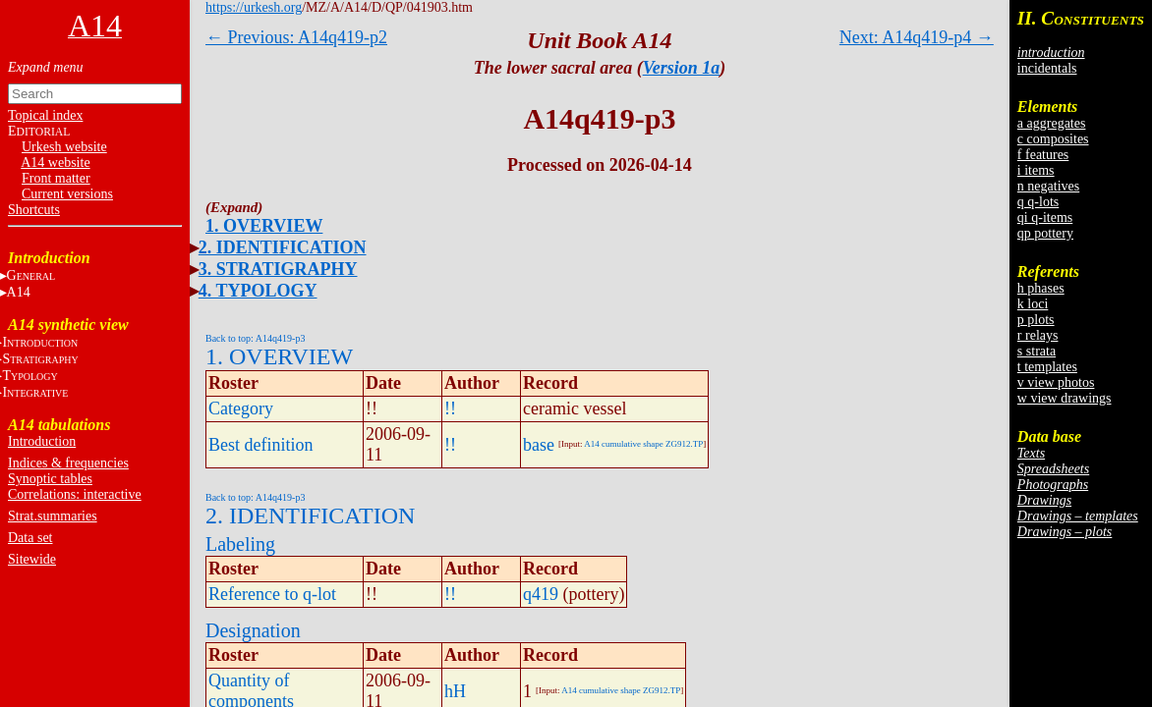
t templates (1047, 366)
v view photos (1056, 382)
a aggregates (1051, 123)
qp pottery (1045, 233)
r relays (1038, 335)
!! (450, 408)
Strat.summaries (52, 516)
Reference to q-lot (272, 594)
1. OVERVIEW (263, 226)
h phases (1041, 288)
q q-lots (1038, 201)
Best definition (261, 445)
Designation (253, 630)
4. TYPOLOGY (258, 290)
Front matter (56, 178)
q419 (540, 594)
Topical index (45, 115)
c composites (1053, 139)
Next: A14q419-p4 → (916, 37)
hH (455, 691)
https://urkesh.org (253, 7)
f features (1042, 154)
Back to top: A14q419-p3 (255, 338)
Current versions (67, 194)
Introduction (42, 441)
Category (240, 408)
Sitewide (32, 559)
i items (1036, 170)
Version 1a (681, 68)
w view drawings (1064, 398)
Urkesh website (64, 146)
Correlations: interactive (75, 494)
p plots (1036, 319)
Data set (30, 537)
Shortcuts (34, 209)
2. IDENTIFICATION (283, 247)
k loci (1033, 304)
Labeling (240, 544)
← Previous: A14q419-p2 (296, 37)
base (538, 445)
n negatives (1048, 186)
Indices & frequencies (68, 463)
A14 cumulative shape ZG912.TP (643, 444)
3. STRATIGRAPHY (278, 269)
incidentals (1047, 68)
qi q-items (1044, 217)
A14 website (55, 162)
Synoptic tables (50, 478)
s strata (1036, 351)
